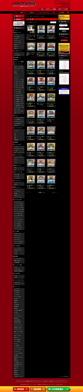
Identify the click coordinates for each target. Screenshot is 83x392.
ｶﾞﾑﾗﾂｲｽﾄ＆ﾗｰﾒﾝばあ (18, 199)
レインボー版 (16, 176)
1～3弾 (15, 267)
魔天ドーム (16, 368)
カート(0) (65, 9)
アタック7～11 (17, 235)
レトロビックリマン (17, 180)
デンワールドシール (17, 329)
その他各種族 (16, 262)
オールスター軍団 (17, 296)
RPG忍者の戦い (17, 290)
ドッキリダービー (17, 191)
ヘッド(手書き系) (17, 119)
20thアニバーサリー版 (34, 16)
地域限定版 (16, 139)
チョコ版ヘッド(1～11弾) (18, 79)
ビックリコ (16, 189)
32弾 (15, 169)
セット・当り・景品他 (18, 241)
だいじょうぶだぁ (17, 323)
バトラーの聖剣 (17, 341)
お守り (15, 135)
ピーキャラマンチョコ (18, 347)
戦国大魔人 (16, 318)
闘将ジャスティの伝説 (18, 331)
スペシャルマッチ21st (18, 219)
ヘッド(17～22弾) (17, 89)
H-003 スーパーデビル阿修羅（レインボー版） (31, 54)
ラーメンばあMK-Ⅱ (17, 223)
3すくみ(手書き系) (17, 123)
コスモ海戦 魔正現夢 (18, 310)
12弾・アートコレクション (19, 152)
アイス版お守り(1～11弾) (18, 103)
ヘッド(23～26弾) (17, 91)
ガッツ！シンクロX (17, 197)
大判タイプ (16, 125)
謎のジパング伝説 (17, 335)
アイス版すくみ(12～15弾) (19, 107)
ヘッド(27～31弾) (17, 93)
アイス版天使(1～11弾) (18, 101)
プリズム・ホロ (17, 282)
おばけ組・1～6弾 (17, 233)
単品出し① (16, 44)
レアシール (16, 70)
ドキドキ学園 (16, 231)
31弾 (15, 167)
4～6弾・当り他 (17, 269)
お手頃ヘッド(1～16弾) (18, 66)
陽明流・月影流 (17, 260)
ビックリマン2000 (17, 144)
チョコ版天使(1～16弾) (18, 95)
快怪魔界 (15, 300)
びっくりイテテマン (17, 349)
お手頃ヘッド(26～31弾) (18, 68)
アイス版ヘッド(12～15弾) (19, 87)
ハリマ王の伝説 (17, 245)
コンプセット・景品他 (18, 203)
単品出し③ (16, 48)
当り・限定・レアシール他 (19, 148)
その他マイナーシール (18, 376)
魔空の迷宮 (16, 360)
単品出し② (16, 46)
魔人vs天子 (16, 366)
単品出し (15, 184)
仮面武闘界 (16, 306)
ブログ (41, 9)
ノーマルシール (17, 284)
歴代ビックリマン (17, 187)
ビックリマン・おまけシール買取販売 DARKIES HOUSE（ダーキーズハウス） (42, 384)
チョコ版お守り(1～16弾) (18, 97)
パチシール (16, 115)
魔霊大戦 (15, 372)
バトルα (15, 343)
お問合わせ (51, 381)
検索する (64, 31)
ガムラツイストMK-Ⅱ (18, 221)
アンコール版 (16, 178)
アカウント (47, 9)
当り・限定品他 (17, 36)
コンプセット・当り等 (18, 157)
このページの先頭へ (64, 376)
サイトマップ (58, 381)
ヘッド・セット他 (17, 258)
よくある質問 (44, 381)
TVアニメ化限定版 (17, 225)
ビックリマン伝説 (17, 42)
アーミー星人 (16, 288)
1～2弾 (15, 275)
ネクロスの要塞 (17, 339)
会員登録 (53, 9)
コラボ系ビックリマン (18, 50)
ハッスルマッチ (17, 217)
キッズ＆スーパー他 (17, 227)
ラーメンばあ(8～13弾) (18, 215)
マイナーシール (17, 286)
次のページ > (54, 192)
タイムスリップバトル (18, 325)
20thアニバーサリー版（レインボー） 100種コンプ (31, 36)
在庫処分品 (16, 59)
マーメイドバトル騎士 (18, 264)
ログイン (58, 9)
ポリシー (64, 381)
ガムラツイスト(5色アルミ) (19, 211)
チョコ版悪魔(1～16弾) (18, 99)
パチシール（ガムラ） (18, 229)
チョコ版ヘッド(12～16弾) (19, 81)
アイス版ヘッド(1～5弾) (18, 83)
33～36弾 (16, 38)
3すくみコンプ (16, 77)
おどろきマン (16, 298)
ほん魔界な (16, 355)
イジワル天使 (16, 292)
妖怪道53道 (16, 374)
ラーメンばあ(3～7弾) (18, 213)
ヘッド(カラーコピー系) (18, 117)
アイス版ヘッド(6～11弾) (18, 85)
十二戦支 (15, 312)
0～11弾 (15, 150)
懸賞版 (15, 72)
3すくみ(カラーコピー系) (18, 121)
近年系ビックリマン (17, 32)
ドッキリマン (16, 333)
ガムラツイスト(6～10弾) (18, 207)
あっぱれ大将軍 (17, 273)
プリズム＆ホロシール (18, 201)
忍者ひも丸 (16, 337)
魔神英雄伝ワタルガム (18, 364)
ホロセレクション (17, 40)
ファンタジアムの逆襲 (18, 353)
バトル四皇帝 (16, 345)
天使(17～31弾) (17, 109)
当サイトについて (20, 381)
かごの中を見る (64, 40)
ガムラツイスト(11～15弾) (19, 209)
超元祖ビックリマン (17, 165)
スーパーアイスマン (17, 316)
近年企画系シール (17, 57)
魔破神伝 (15, 370)
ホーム (27, 16)
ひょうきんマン (17, 351)
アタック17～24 (17, 239)
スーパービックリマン (18, 127)
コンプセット (16, 34)
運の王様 (15, 193)
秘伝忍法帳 (16, 256)
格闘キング (16, 302)
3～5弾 (15, 277)
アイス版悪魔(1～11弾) (18, 105)
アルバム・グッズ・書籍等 (19, 61)
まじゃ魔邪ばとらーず (18, 362)
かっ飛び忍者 (16, 304)
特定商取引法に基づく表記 (30, 381)
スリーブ (15, 30)
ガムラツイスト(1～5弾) (18, 205)
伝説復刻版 (16, 142)
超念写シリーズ (17, 195)
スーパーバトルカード (18, 243)
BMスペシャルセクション (18, 154)
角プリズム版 (16, 174)
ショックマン (16, 314)
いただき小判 (16, 294)
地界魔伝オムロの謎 (17, 327)
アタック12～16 (17, 237)
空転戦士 (15, 308)
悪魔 (15, 137)
